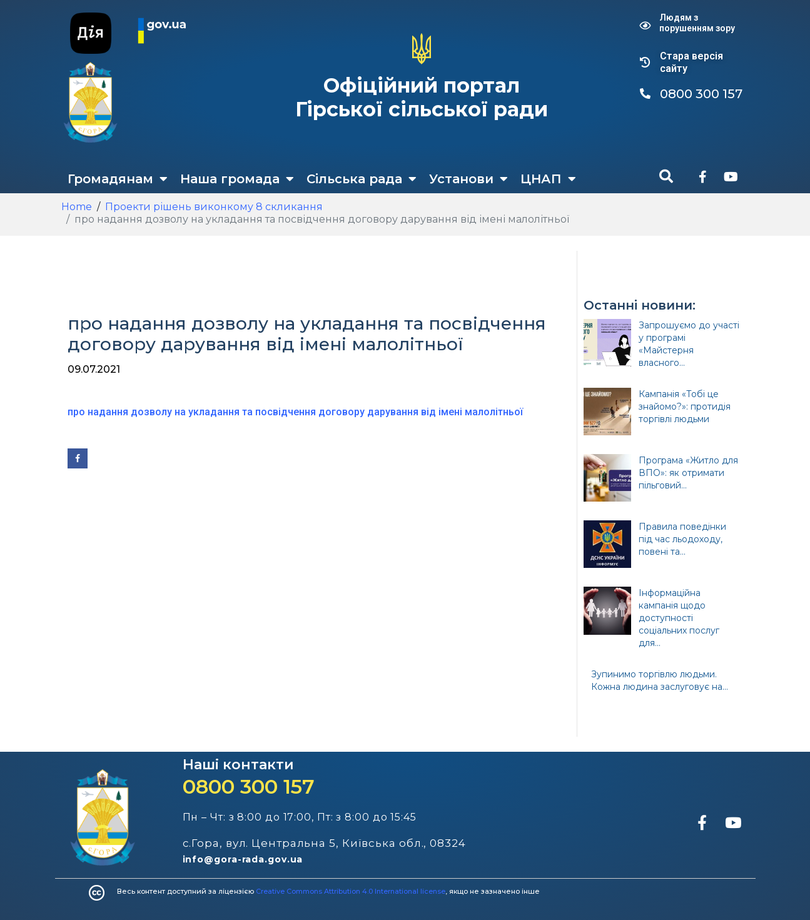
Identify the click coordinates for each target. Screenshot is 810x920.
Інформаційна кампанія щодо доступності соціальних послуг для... (679, 618)
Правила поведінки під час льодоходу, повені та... (682, 539)
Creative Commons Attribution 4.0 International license (350, 891)
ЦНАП (548, 178)
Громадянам (118, 178)
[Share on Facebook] (78, 458)
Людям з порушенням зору (697, 23)
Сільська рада (361, 178)
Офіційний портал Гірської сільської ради (421, 97)
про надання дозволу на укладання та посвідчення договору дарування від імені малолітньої (295, 412)
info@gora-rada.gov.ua (243, 859)
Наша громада (237, 178)
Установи (468, 178)
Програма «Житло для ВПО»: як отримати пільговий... (688, 473)
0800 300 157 (249, 786)
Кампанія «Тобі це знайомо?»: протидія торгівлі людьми (685, 406)
